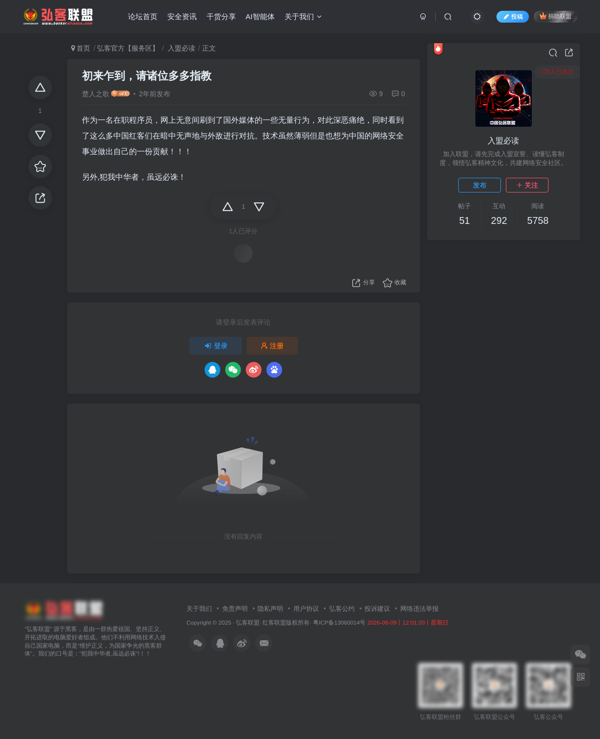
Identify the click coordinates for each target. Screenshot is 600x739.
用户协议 (306, 608)
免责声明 (235, 608)
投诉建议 (377, 608)
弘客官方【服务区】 (128, 48)
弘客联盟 (248, 622)
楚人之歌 (95, 94)
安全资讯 (182, 16)
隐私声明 (270, 608)
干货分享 (221, 16)
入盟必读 (180, 48)
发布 (480, 185)
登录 (216, 346)
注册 (272, 346)
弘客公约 (342, 608)
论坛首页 (142, 16)
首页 (81, 48)
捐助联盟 (556, 16)
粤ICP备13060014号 (339, 622)
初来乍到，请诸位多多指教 (146, 76)
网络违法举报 (419, 608)
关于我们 (303, 16)
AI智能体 (260, 16)
